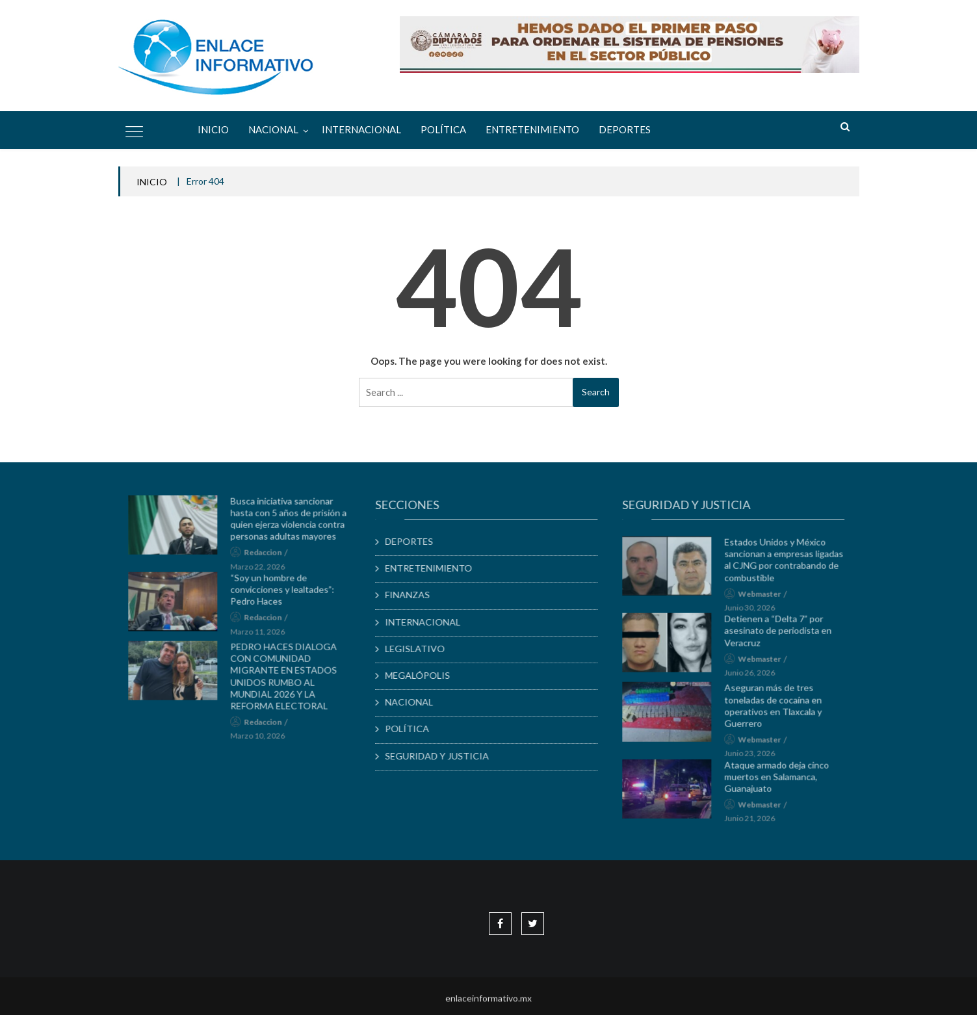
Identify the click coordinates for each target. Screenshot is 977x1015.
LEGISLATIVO (420, 648)
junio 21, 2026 (754, 822)
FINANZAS (412, 594)
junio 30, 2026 (754, 611)
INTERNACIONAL (361, 129)
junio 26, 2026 (754, 676)
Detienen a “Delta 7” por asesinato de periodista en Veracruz (783, 633)
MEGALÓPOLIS (422, 675)
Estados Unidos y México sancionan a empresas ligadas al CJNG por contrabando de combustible (788, 563)
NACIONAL (273, 129)
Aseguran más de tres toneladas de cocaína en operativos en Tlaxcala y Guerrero (778, 709)
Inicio (213, 129)
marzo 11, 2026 (262, 635)
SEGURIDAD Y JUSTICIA (442, 755)
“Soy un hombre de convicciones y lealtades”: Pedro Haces (287, 592)
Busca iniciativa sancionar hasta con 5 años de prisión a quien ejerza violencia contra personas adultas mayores (293, 522)
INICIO (152, 181)
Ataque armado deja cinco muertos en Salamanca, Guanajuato (781, 780)
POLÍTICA (443, 129)
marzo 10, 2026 (262, 740)
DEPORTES (625, 129)
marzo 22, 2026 (262, 570)
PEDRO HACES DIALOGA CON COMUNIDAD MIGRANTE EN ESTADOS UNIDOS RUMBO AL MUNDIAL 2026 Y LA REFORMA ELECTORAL (288, 679)
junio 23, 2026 (754, 757)
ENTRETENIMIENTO (532, 129)
